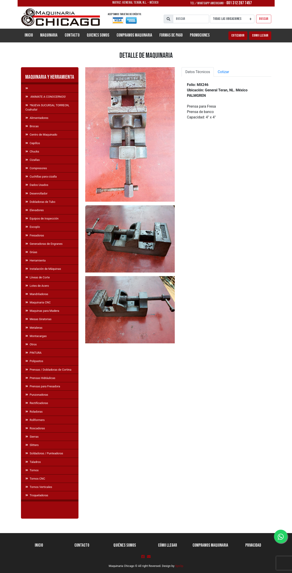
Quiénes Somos (124, 545)
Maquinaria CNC (38, 302)
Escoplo (32, 227)
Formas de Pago (171, 35)
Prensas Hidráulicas (40, 378)
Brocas (32, 126)
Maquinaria (48, 35)
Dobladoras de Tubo (40, 201)
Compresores (36, 168)
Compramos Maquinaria (134, 35)
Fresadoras (34, 235)
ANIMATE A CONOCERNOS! (45, 96)
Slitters (32, 445)
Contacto (72, 35)
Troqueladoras (36, 495)
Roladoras (34, 411)
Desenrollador (36, 193)
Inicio (31, 35)
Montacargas (36, 336)
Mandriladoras (36, 294)
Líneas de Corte (37, 277)
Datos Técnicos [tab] (197, 72)
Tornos (32, 470)
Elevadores (34, 210)
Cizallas (32, 160)
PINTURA (33, 352)
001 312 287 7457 (239, 3)
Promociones (200, 35)
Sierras (32, 436)
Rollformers (35, 420)
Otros (31, 344)
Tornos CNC (35, 478)
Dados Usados (36, 185)
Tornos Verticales (38, 487)
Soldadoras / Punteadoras (44, 453)
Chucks (32, 151)
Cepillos (32, 143)
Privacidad (253, 545)
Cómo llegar (167, 545)
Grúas (31, 252)
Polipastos (34, 361)
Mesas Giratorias (38, 319)
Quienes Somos (98, 35)
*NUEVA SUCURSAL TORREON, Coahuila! (47, 107)
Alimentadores (36, 118)
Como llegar (260, 35)
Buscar (263, 19)
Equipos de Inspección (42, 218)
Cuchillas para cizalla (41, 176)
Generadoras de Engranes (44, 243)
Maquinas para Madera (42, 310)
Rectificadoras (36, 403)
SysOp (179, 566)
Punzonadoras (36, 394)
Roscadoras (35, 428)
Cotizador (237, 35)
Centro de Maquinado (41, 134)
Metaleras (34, 327)
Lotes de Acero (37, 285)
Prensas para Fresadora (42, 386)
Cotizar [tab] (223, 72)
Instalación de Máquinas (43, 268)
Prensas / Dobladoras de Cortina (48, 369)
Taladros (33, 462)
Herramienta (35, 260)
